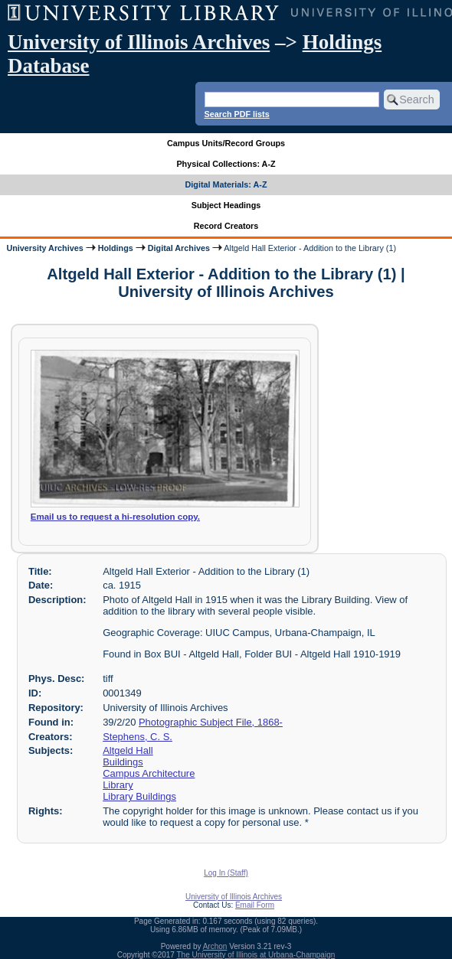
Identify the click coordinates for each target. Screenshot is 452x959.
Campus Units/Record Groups (226, 143)
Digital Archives (179, 248)
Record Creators (226, 225)
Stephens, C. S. (137, 736)
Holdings (115, 248)
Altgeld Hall (128, 750)
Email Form (254, 905)
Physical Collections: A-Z (225, 163)
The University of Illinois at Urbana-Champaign (256, 955)
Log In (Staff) (226, 873)
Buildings (123, 762)
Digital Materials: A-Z (226, 184)
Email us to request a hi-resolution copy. (115, 516)
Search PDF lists (237, 114)
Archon (215, 946)
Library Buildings (139, 796)
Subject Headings (226, 205)
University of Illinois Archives (139, 42)
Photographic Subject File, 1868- (211, 722)
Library (118, 785)
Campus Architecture (149, 773)
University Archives (44, 248)
